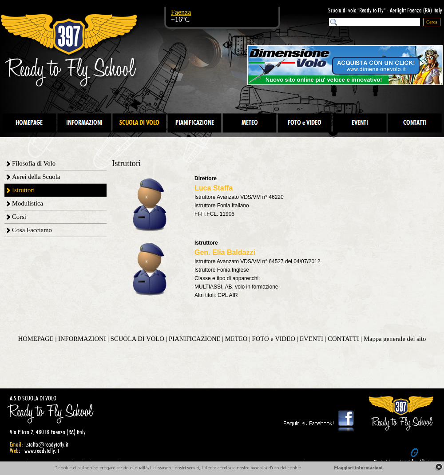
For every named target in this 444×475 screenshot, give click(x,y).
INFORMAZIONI (82, 338)
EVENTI (311, 338)
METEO (236, 338)
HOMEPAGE (36, 338)
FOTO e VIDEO (273, 338)
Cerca (431, 22)
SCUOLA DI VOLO (137, 338)
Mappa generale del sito (395, 338)
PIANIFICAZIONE (194, 338)
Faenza (181, 12)
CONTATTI (343, 338)
